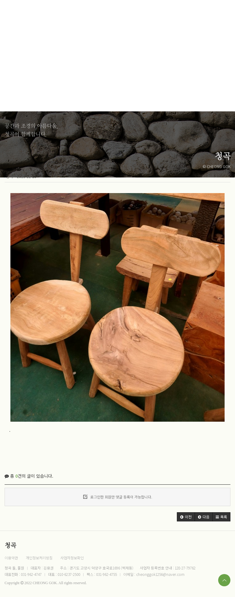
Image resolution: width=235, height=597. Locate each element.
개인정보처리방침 (39, 557)
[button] (186, 516)
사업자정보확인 (72, 557)
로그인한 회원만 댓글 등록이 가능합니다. (117, 496)
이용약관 (11, 557)
